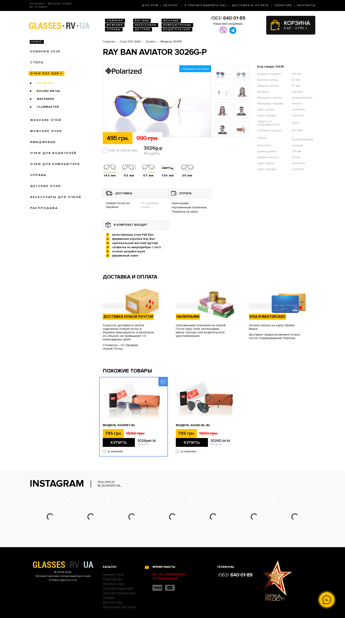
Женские (171, 20)
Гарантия (283, 5)
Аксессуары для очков (55, 197)
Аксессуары (145, 25)
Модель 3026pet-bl (119, 425)
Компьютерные (177, 25)
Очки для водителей (53, 153)
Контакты (306, 5)
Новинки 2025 (45, 51)
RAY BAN (142, 20)
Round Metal (49, 91)
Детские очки (45, 186)
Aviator (45, 83)
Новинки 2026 (113, 574)
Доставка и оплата (250, 5)
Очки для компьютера (55, 164)
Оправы (114, 29)
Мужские (115, 25)
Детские (142, 29)
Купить (119, 442)
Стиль (37, 62)
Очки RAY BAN (44, 73)
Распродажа (44, 208)
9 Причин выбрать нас (205, 5)
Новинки (115, 20)
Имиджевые (43, 142)
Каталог (171, 5)
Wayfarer (45, 99)
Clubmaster (48, 107)
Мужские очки (46, 131)
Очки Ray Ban (113, 579)
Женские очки (46, 120)
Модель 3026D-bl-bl (193, 425)
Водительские (177, 29)
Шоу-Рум (150, 5)
